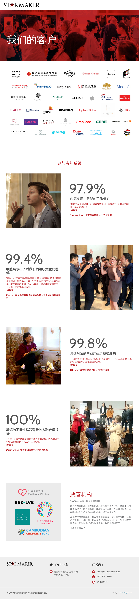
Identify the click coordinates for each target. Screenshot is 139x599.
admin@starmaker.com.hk (108, 571)
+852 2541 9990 (104, 576)
